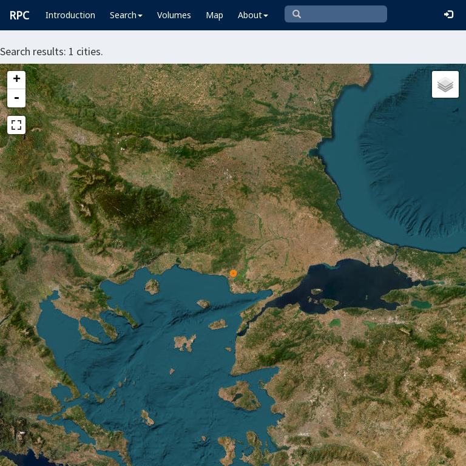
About (253, 15)
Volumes (174, 15)
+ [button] (17, 80)
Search (126, 15)
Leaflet (29, 451)
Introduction (70, 15)
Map (214, 15)
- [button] (16, 98)
